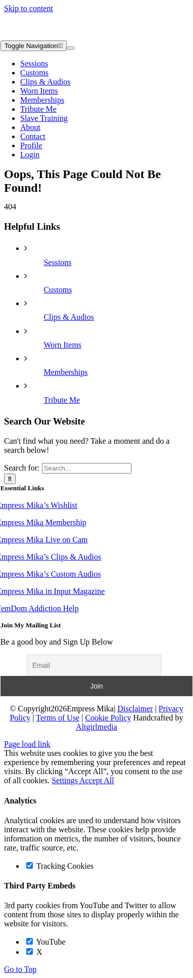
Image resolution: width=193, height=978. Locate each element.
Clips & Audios (68, 317)
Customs (57, 289)
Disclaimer (135, 708)
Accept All (96, 780)
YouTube (46, 942)
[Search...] (86, 468)
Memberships (65, 372)
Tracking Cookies (59, 866)
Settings (65, 780)
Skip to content (28, 8)
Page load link (27, 744)
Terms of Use (57, 717)
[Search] (10, 479)
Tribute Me (61, 400)
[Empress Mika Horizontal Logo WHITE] (51, 35)
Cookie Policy (108, 717)
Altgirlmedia (96, 726)
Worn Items (62, 345)
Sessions (57, 262)
